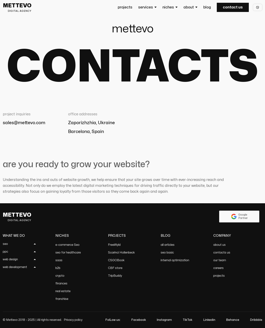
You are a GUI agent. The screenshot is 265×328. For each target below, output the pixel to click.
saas (58, 260)
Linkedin (209, 319)
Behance (232, 319)
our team (219, 260)
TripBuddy (115, 275)
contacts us (221, 252)
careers (218, 268)
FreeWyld (114, 244)
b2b (57, 268)
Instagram (164, 319)
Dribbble (256, 319)
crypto (59, 275)
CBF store (115, 268)
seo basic (167, 252)
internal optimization (175, 260)
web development (15, 267)
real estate (62, 291)
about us (219, 244)
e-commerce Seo (67, 244)
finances (61, 283)
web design (10, 259)
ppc (5, 251)
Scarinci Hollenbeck (121, 252)
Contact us (233, 7)
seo (5, 243)
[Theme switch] (257, 7)
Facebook (138, 319)
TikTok (187, 319)
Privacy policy (73, 319)
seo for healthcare (68, 252)
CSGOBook (116, 260)
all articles (167, 244)
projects (219, 275)
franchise (61, 298)
